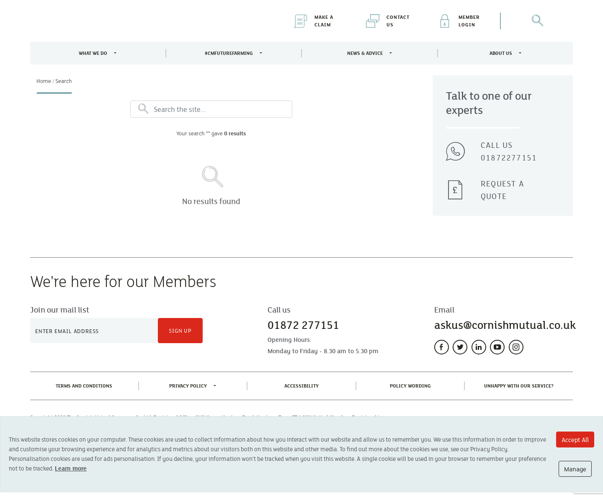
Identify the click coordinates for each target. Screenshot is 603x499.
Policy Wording (412, 385)
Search (63, 81)
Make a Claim (313, 21)
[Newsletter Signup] (94, 330)
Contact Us (388, 21)
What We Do (93, 53)
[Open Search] (537, 21)
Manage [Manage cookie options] (575, 469)
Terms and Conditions (86, 385)
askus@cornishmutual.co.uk (505, 325)
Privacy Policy (188, 386)
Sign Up (180, 330)
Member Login (459, 21)
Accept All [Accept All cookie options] (575, 439)
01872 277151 (303, 325)
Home (43, 81)
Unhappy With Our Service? (520, 385)
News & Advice (365, 53)
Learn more (71, 468)
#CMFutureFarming (229, 53)
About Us (501, 53)
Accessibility (303, 385)
